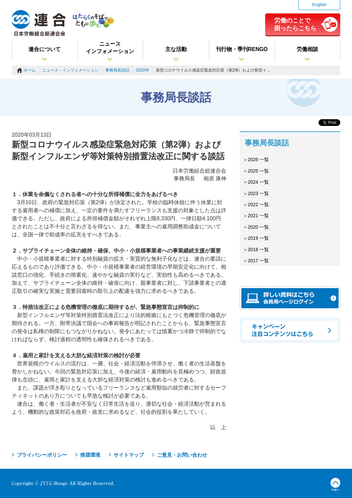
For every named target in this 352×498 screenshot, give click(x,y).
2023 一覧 (258, 193)
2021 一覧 (258, 215)
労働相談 (307, 49)
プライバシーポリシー (42, 455)
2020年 (142, 70)
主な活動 (176, 49)
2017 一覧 (258, 260)
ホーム (29, 70)
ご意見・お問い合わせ (182, 455)
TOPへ (335, 484)
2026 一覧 (258, 159)
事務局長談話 (117, 70)
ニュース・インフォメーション (70, 70)
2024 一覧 (258, 182)
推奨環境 (90, 455)
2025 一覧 (258, 171)
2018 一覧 (258, 249)
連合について (44, 49)
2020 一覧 (258, 227)
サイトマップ (129, 455)
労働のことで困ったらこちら (295, 24)
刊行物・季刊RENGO (242, 49)
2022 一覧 (258, 204)
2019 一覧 (258, 238)
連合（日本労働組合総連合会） (39, 23)
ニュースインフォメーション (110, 47)
